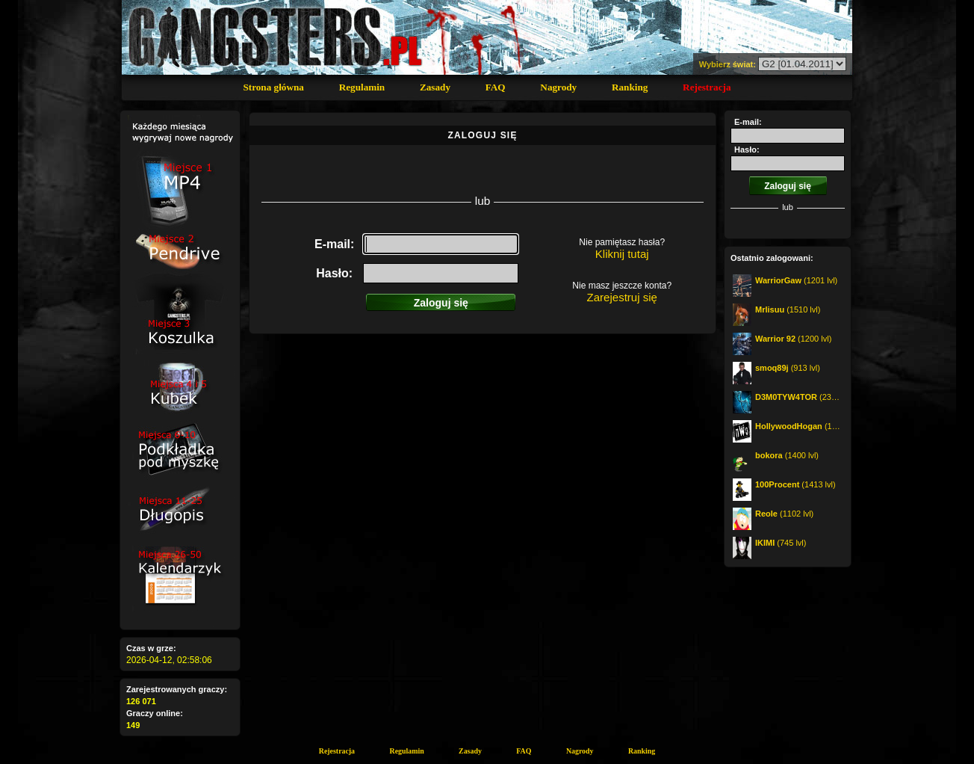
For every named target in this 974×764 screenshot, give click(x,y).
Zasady (435, 87)
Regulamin (362, 87)
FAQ (496, 87)
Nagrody (558, 87)
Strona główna (273, 87)
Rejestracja (706, 87)
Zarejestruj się (622, 297)
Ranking (630, 87)
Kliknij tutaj (622, 253)
